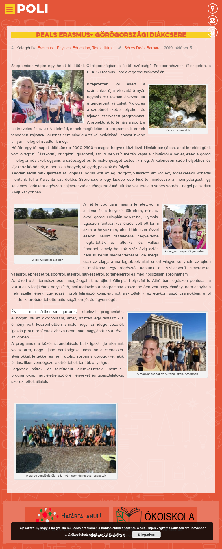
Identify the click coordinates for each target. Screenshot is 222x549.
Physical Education (73, 47)
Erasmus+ (46, 47)
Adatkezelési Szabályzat (107, 534)
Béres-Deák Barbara (142, 47)
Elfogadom (146, 535)
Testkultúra (102, 47)
